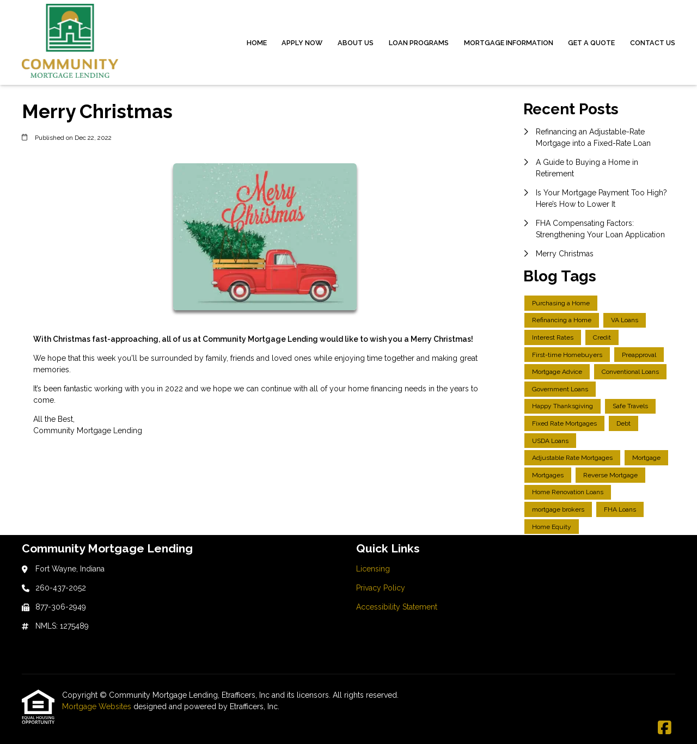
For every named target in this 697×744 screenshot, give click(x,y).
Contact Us (652, 43)
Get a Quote (591, 43)
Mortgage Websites (97, 706)
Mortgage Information (508, 43)
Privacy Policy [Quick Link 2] (380, 587)
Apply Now (302, 43)
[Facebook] (664, 728)
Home (257, 43)
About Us (356, 43)
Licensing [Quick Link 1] (373, 568)
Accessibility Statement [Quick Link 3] (396, 606)
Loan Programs (419, 43)
